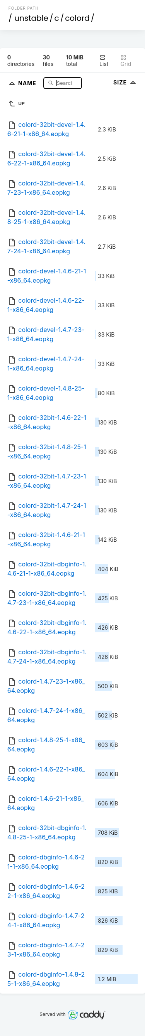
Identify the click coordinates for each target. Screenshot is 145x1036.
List (103, 60)
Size (125, 82)
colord (77, 18)
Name (28, 82)
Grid (125, 60)
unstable (31, 18)
